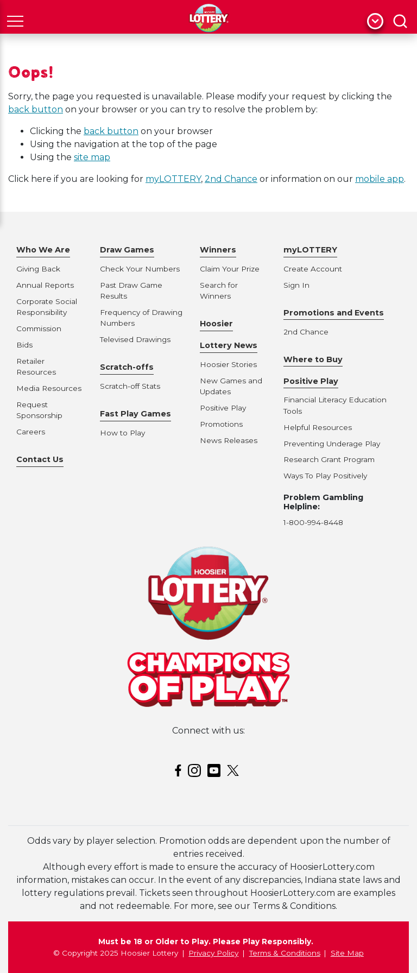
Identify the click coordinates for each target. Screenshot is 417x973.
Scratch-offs (127, 367)
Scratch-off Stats (130, 386)
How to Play (122, 432)
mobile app (379, 179)
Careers (30, 431)
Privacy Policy (213, 953)
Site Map (347, 953)
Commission (38, 328)
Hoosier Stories (228, 364)
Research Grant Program (329, 459)
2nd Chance (231, 179)
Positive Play (223, 407)
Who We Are (43, 250)
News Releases (228, 440)
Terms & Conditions (284, 953)
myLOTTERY (173, 179)
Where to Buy (313, 359)
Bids (24, 344)
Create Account (312, 268)
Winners (218, 250)
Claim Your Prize (230, 268)
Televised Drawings (135, 339)
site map (92, 157)
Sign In (296, 285)
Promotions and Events (333, 313)
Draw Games (127, 250)
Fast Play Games (135, 414)
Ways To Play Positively (325, 475)
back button (35, 109)
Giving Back (38, 268)
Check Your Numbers (140, 268)
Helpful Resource (315, 427)
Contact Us (40, 459)
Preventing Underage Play (331, 443)
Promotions (221, 424)
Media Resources (48, 388)
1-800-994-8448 (313, 522)
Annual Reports (45, 285)
